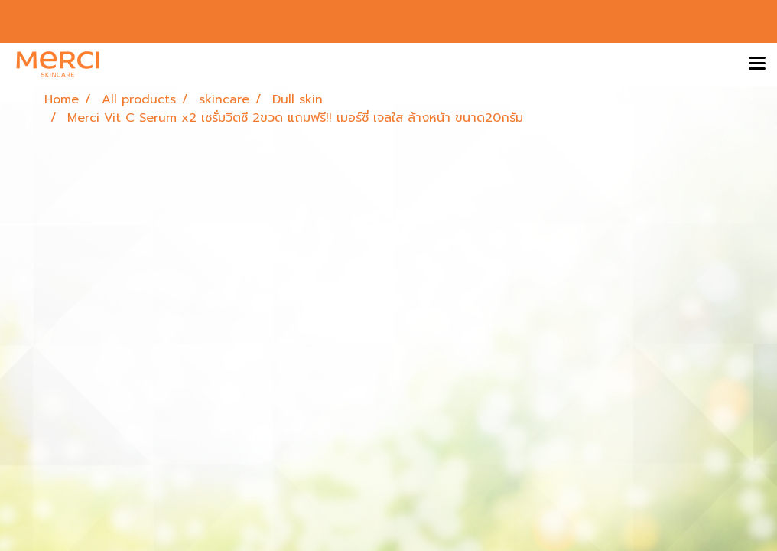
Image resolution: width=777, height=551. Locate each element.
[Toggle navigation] (757, 64)
